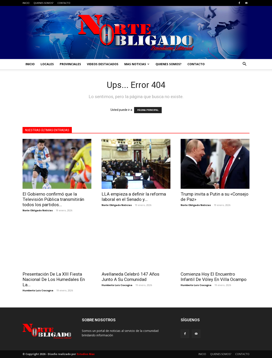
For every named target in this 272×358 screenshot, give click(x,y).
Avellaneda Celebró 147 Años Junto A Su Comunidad (130, 277)
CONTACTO (63, 2)
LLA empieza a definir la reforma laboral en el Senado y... (134, 197)
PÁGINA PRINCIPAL (148, 110)
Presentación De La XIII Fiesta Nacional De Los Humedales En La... (54, 279)
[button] (244, 64)
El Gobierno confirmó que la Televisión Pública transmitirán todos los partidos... (53, 199)
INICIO (26, 2)
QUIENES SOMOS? (43, 2)
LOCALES (47, 64)
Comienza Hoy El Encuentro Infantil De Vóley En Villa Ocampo (213, 277)
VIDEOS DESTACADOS (102, 64)
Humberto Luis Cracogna (38, 290)
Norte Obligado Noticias (38, 210)
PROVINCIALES (70, 64)
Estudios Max (86, 354)
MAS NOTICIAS (136, 64)
